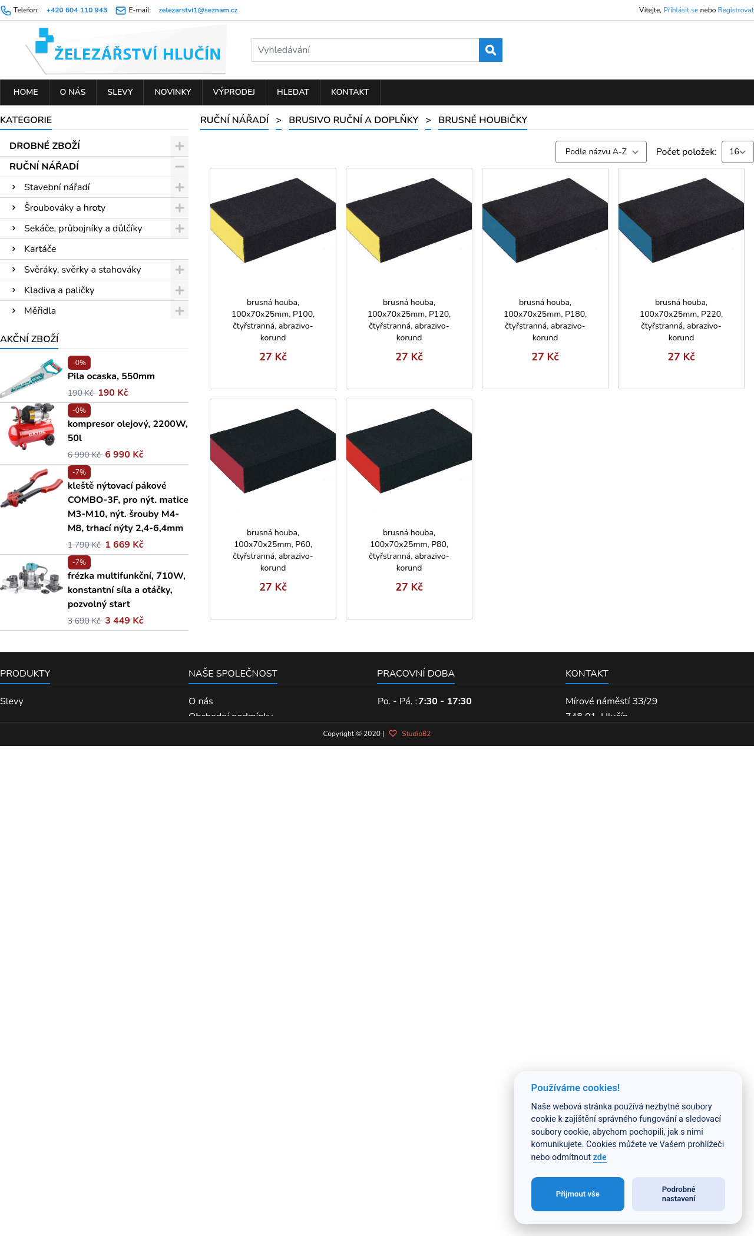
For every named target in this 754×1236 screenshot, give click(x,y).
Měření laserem (57, 434)
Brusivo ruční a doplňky (73, 517)
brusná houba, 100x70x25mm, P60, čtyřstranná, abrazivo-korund (273, 550)
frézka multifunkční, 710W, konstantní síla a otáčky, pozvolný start (127, 989)
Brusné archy (57, 537)
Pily (32, 475)
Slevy (120, 92)
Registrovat (736, 10)
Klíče (34, 352)
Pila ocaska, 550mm (111, 775)
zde (600, 1157)
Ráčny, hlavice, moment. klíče (85, 331)
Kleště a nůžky (54, 455)
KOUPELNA (35, 702)
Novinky (172, 92)
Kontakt (350, 92)
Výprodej (234, 92)
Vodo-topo (47, 599)
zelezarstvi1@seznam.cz (197, 10)
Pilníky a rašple (56, 393)
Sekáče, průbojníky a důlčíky (83, 228)
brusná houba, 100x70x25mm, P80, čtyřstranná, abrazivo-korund (409, 550)
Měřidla (40, 310)
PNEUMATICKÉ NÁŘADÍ (62, 681)
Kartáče (40, 249)
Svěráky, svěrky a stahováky (82, 269)
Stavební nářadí (57, 187)
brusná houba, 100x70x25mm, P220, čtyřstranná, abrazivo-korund (681, 320)
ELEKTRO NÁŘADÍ (50, 640)
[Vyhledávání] (377, 50)
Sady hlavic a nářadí (66, 496)
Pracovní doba (416, 1072)
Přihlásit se (680, 10)
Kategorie (26, 120)
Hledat (293, 92)
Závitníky (43, 372)
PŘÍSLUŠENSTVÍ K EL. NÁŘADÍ (78, 620)
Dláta (35, 413)
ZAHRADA (33, 661)
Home (24, 92)
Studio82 (409, 1182)
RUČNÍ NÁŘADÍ (44, 166)
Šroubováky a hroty (64, 207)
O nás (73, 92)
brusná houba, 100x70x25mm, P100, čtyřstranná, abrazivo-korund (273, 320)
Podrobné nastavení (679, 1194)
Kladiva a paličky (59, 290)
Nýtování (43, 578)
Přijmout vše (578, 1193)
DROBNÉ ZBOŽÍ (44, 146)
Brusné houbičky (66, 558)
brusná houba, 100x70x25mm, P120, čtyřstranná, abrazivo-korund (409, 320)
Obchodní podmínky (230, 1115)
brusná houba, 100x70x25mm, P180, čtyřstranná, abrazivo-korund (545, 320)
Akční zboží (29, 738)
